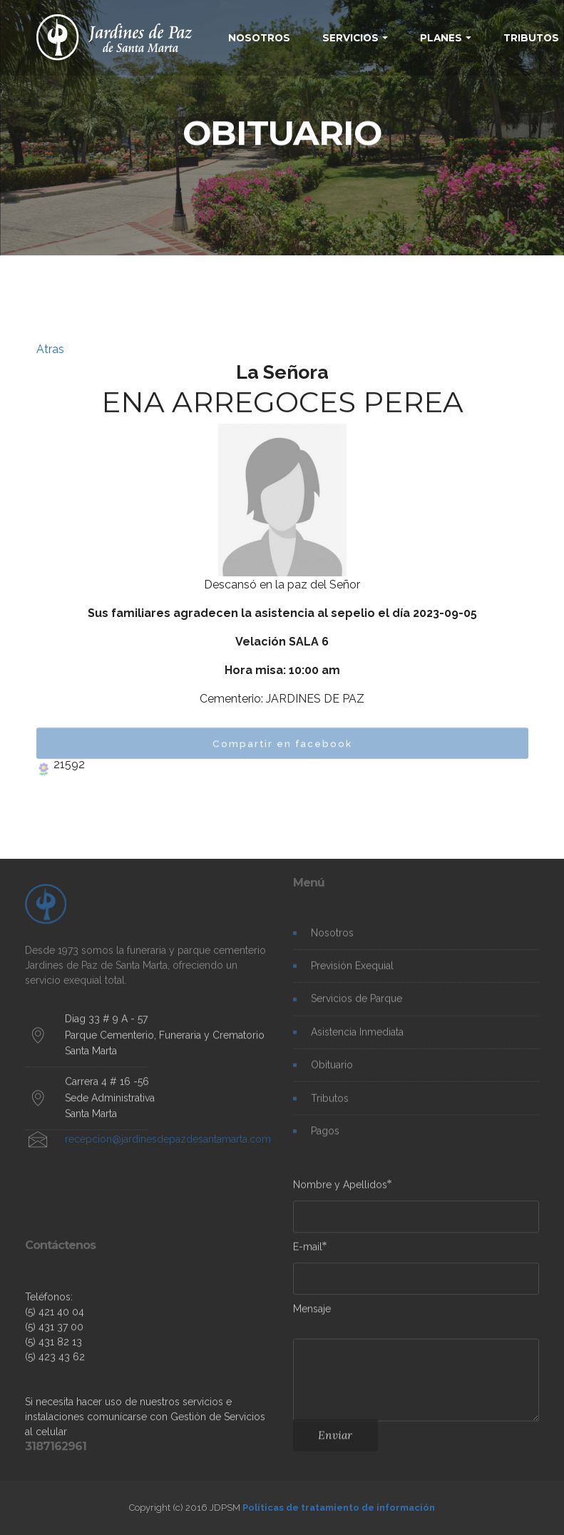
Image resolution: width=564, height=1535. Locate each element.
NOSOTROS (259, 38)
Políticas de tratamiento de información (338, 1507)
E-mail (307, 1249)
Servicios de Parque (356, 1005)
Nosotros (332, 939)
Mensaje (312, 1311)
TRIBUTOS (531, 38)
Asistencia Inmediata (357, 1038)
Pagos (325, 1137)
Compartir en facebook (282, 749)
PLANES (441, 38)
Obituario (332, 1072)
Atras (50, 349)
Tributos (330, 1105)
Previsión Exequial (352, 973)
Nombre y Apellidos (340, 1188)
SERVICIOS (350, 38)
